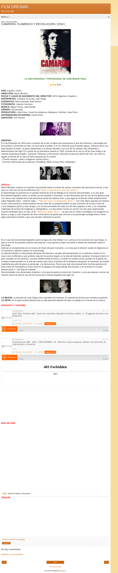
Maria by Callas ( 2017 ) (49, 212)
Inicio (55, 562)
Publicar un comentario (12, 554)
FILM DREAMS (14, 7)
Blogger (63, 571)
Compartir (6, 543)
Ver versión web (55, 567)
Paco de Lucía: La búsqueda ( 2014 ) (56, 201)
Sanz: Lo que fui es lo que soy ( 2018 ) (59, 190)
